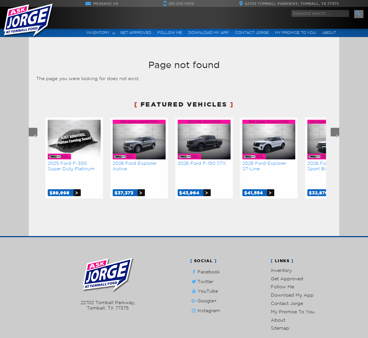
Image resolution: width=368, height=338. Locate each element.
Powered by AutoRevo (125, 303)
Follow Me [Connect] (170, 32)
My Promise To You (293, 298)
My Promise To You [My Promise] (295, 32)
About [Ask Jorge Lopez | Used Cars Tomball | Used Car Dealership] (329, 32)
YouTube (204, 277)
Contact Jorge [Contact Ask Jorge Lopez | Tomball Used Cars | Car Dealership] (252, 32)
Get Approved (287, 265)
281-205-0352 (107, 283)
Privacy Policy (154, 303)
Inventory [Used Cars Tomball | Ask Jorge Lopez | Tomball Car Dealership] (98, 32)
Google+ (203, 287)
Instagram (205, 297)
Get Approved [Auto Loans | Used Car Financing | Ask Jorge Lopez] (135, 32)
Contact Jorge (287, 290)
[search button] (358, 14)
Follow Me (282, 273)
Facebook (205, 258)
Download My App (208, 32)
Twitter (201, 268)
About (278, 306)
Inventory (281, 257)
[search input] (320, 13)
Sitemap (280, 314)
